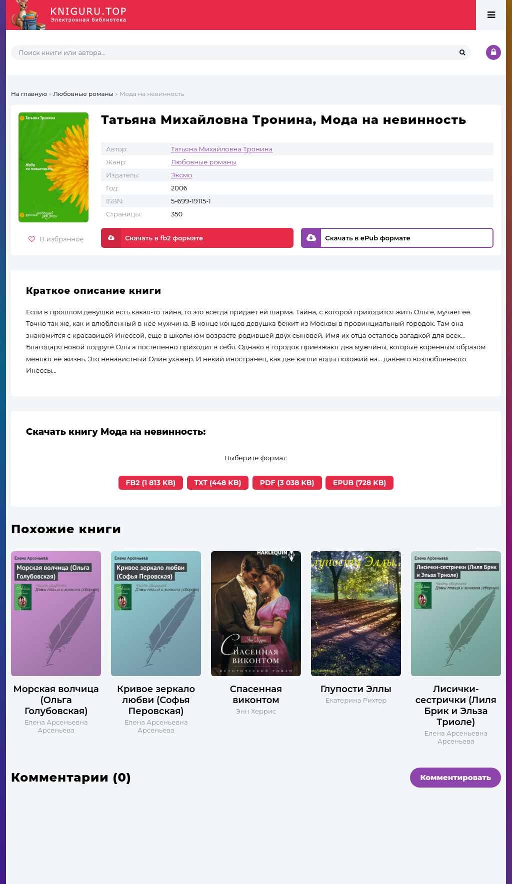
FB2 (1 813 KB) (151, 482)
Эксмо (181, 175)
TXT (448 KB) (218, 482)
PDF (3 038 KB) (287, 482)
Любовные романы (203, 162)
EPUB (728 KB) (359, 482)
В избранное (56, 239)
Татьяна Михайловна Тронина (221, 149)
